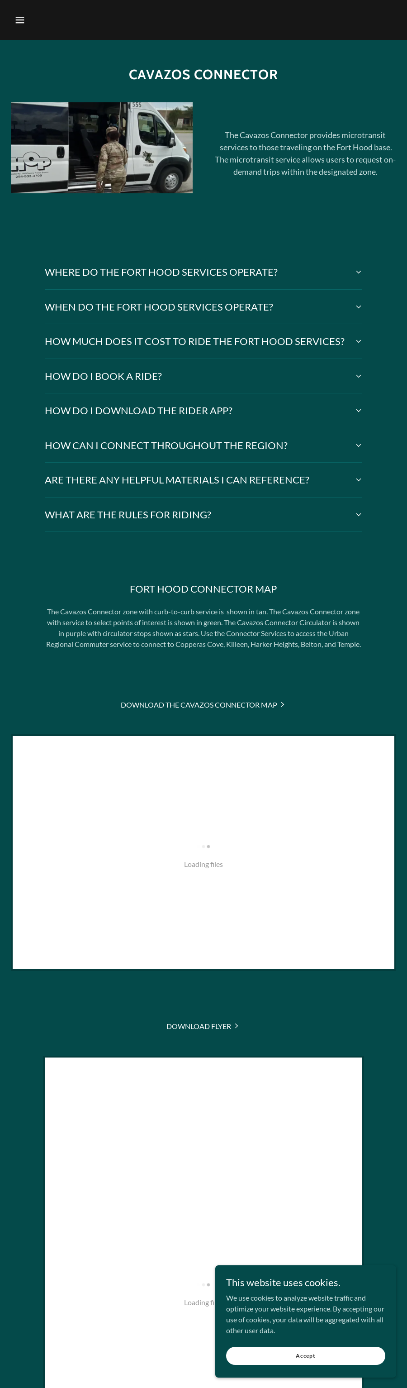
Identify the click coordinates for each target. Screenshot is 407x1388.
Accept (306, 1362)
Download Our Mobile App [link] (127, 1205)
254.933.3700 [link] (203, 1312)
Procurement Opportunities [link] (135, 1220)
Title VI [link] (248, 1205)
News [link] (187, 1205)
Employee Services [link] (287, 1220)
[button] (20, 20)
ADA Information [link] (295, 1205)
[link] (203, 704)
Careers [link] (215, 1205)
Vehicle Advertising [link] (219, 1220)
